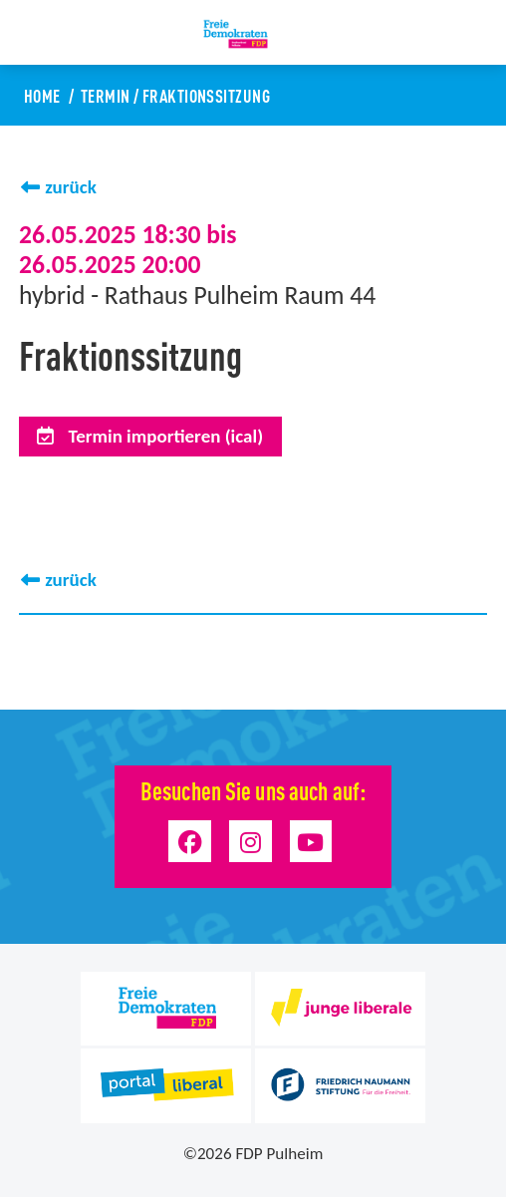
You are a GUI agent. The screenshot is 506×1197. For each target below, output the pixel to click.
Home (42, 95)
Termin (105, 95)
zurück (71, 186)
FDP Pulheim (279, 1153)
